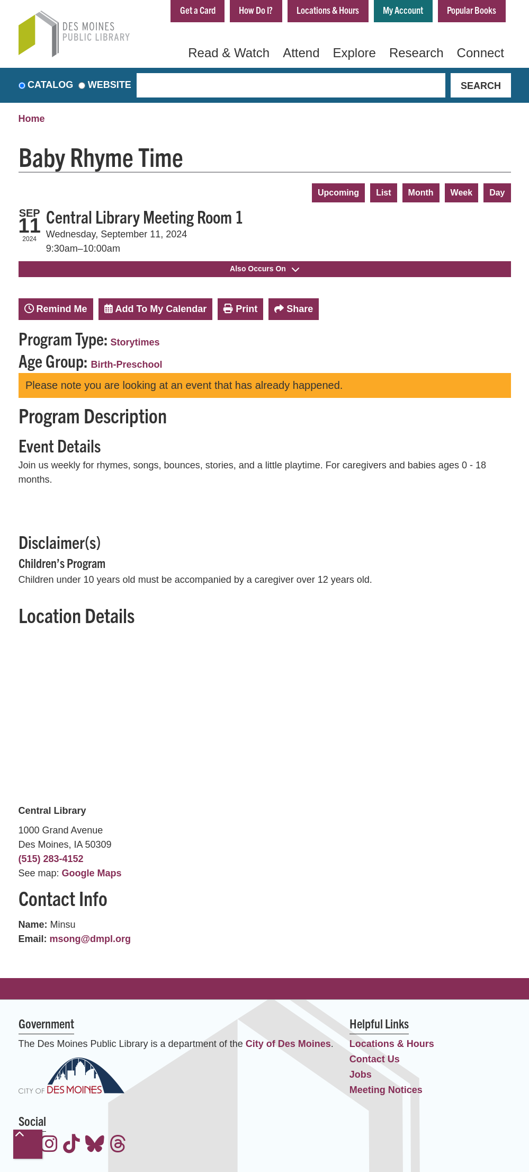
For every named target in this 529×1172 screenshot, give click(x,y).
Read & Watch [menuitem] (229, 53)
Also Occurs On (264, 268)
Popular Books (471, 10)
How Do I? (256, 10)
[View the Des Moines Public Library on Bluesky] (94, 1145)
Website (109, 85)
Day (497, 192)
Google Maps (92, 873)
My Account (403, 10)
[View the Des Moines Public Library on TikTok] (71, 1145)
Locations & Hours (328, 10)
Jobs (360, 1074)
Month (421, 192)
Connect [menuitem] (480, 53)
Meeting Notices (386, 1090)
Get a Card (197, 10)
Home (32, 119)
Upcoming (338, 192)
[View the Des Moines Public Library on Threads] (118, 1145)
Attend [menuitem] (301, 53)
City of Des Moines (288, 1043)
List (383, 192)
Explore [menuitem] (354, 53)
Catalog (50, 85)
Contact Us (374, 1059)
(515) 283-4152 (51, 859)
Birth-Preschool (127, 364)
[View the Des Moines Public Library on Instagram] (49, 1145)
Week (462, 192)
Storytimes (135, 342)
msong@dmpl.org (90, 939)
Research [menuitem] (416, 53)
